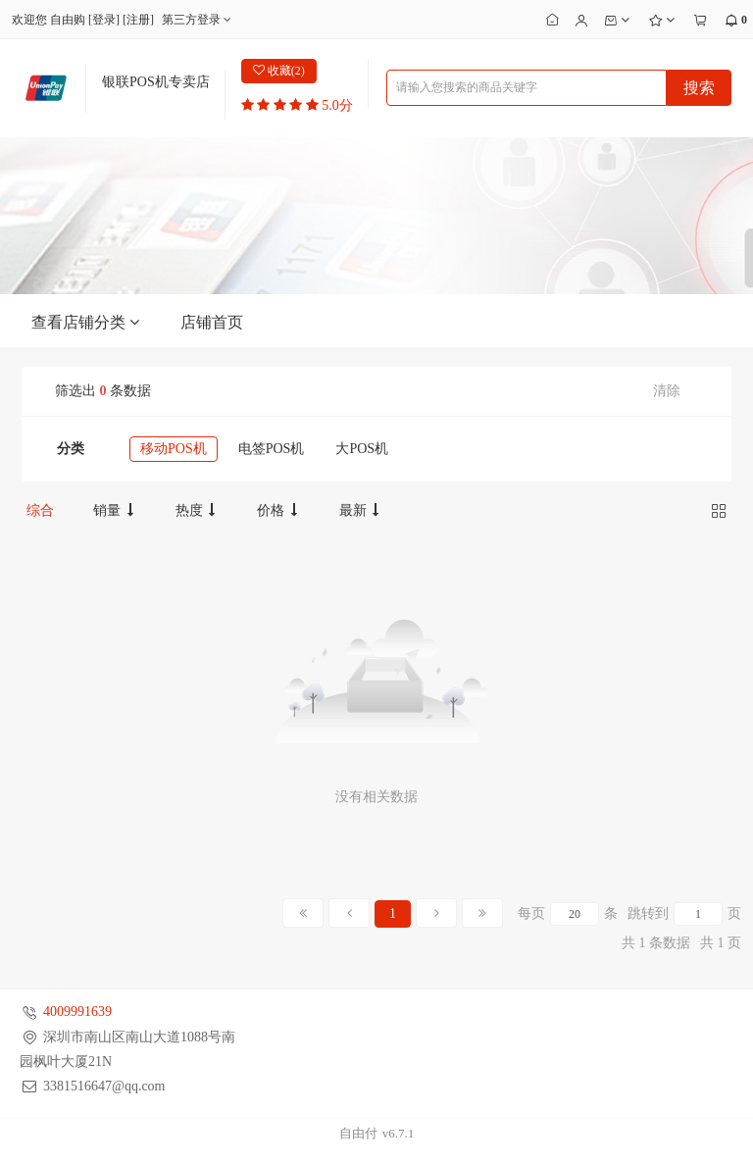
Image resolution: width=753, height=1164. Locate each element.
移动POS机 (173, 448)
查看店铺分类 (86, 322)
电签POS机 (271, 448)
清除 (666, 390)
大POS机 (361, 448)
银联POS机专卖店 (156, 82)
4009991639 (77, 1011)
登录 (104, 19)
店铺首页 (211, 322)
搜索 (699, 87)
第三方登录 (198, 19)
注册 (138, 19)
